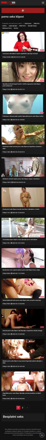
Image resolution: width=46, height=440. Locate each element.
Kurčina (4, 26)
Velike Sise (36, 23)
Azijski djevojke (13, 26)
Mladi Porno (22, 26)
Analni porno (28, 23)
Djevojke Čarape (32, 26)
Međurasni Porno (7, 28)
